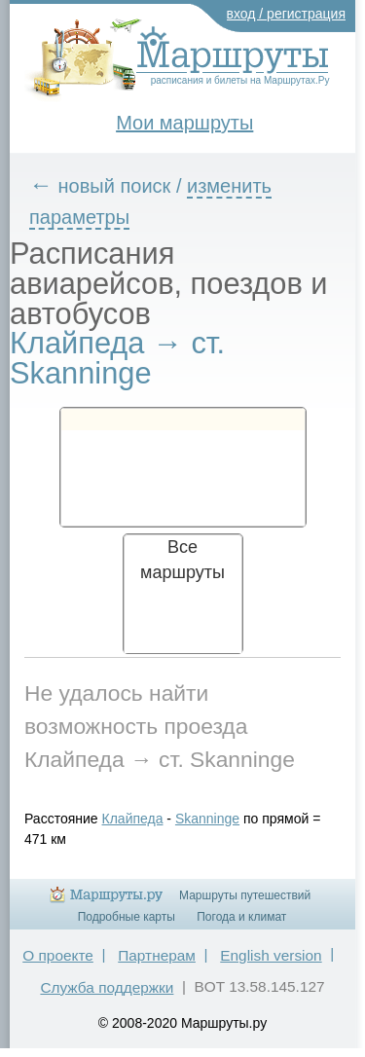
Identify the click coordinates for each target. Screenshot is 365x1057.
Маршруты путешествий (244, 895)
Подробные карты (126, 917)
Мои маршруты (184, 122)
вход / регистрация (287, 13)
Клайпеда (133, 818)
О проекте (57, 955)
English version (270, 955)
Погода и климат (241, 917)
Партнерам (157, 955)
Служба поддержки (106, 987)
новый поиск (114, 186)
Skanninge (207, 818)
